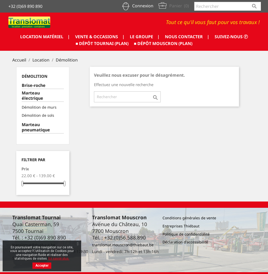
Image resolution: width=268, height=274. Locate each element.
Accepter (41, 265)
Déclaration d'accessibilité (185, 241)
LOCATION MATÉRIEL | (45, 37)
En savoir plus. (58, 258)
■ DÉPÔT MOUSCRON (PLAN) (163, 43)
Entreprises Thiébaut (181, 225)
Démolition (34, 76)
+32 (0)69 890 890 (25, 6)
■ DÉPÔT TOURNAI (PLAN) (102, 43)
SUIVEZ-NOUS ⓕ (231, 37)
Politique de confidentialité (186, 234)
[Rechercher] (227, 6)
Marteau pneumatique (36, 127)
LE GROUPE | (145, 37)
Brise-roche (34, 85)
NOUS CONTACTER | (187, 37)
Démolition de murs (39, 107)
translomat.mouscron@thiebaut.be (123, 244)
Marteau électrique (32, 95)
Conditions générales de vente (189, 217)
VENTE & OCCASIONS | (100, 37)
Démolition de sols (38, 115)
